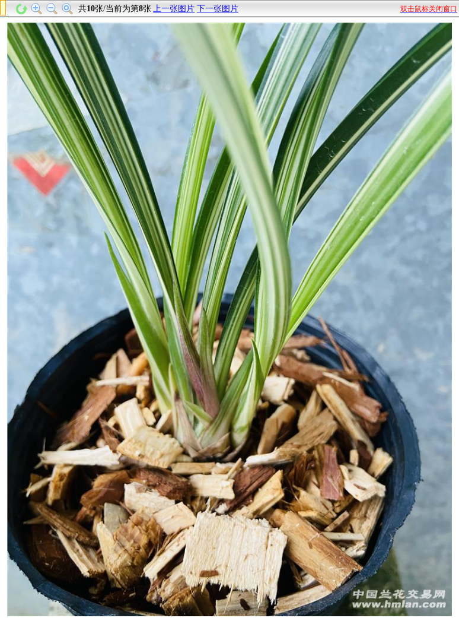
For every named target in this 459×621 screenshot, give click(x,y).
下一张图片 (217, 8)
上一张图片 (174, 8)
